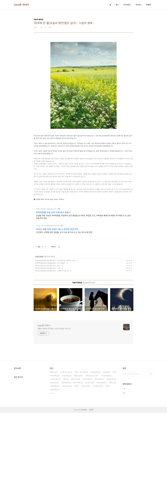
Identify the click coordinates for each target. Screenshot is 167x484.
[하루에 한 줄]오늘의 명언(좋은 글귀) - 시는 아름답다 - (50, 334)
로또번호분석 (101, 453)
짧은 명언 (54, 443)
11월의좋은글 (98, 457)
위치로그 (139, 4)
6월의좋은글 (55, 460)
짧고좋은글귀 (99, 450)
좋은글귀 (107, 443)
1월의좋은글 (67, 447)
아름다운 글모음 (66, 443)
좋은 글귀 (113, 453)
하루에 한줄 (76, 450)
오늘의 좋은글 (39, 327)
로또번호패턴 (95, 443)
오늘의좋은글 (67, 457)
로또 (77, 457)
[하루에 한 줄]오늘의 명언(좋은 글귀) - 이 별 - (48, 339)
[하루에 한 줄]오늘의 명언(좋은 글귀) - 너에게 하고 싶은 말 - (52, 342)
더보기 (52, 464)
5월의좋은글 (66, 453)
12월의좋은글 (106, 447)
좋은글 (66, 450)
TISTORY (84, 481)
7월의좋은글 (87, 450)
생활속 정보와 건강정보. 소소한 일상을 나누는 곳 (54, 399)
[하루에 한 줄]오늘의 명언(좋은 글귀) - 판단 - (48, 337)
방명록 (148, 4)
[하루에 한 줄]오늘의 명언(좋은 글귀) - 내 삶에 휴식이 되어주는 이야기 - (55, 332)
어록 (107, 457)
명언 (114, 443)
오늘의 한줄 (90, 453)
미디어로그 (127, 4)
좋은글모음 (55, 453)
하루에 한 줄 (78, 453)
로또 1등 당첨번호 (81, 443)
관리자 (91, 481)
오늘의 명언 (86, 457)
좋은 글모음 (79, 447)
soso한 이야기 (21, 4)
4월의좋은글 (55, 457)
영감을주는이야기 (92, 447)
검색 (151, 445)
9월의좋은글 (55, 447)
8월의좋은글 (112, 450)
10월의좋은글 (55, 450)
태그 (117, 4)
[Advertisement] (83, 56)
